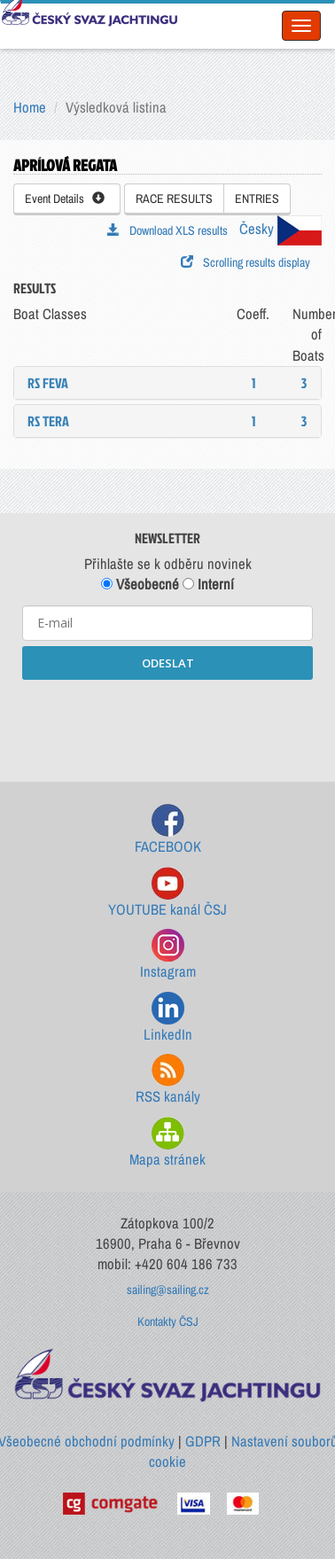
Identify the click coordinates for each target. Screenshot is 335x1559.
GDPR (203, 1441)
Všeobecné (140, 584)
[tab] (167, 383)
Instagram (168, 955)
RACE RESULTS (174, 199)
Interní (208, 584)
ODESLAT (168, 663)
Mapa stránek (167, 1143)
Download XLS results (167, 230)
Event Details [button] (65, 199)
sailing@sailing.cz (168, 1290)
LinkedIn (168, 1018)
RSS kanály (168, 1080)
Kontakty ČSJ (168, 1321)
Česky (280, 228)
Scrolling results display (245, 262)
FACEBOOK (168, 830)
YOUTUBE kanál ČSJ (167, 893)
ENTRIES (257, 199)
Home (29, 107)
